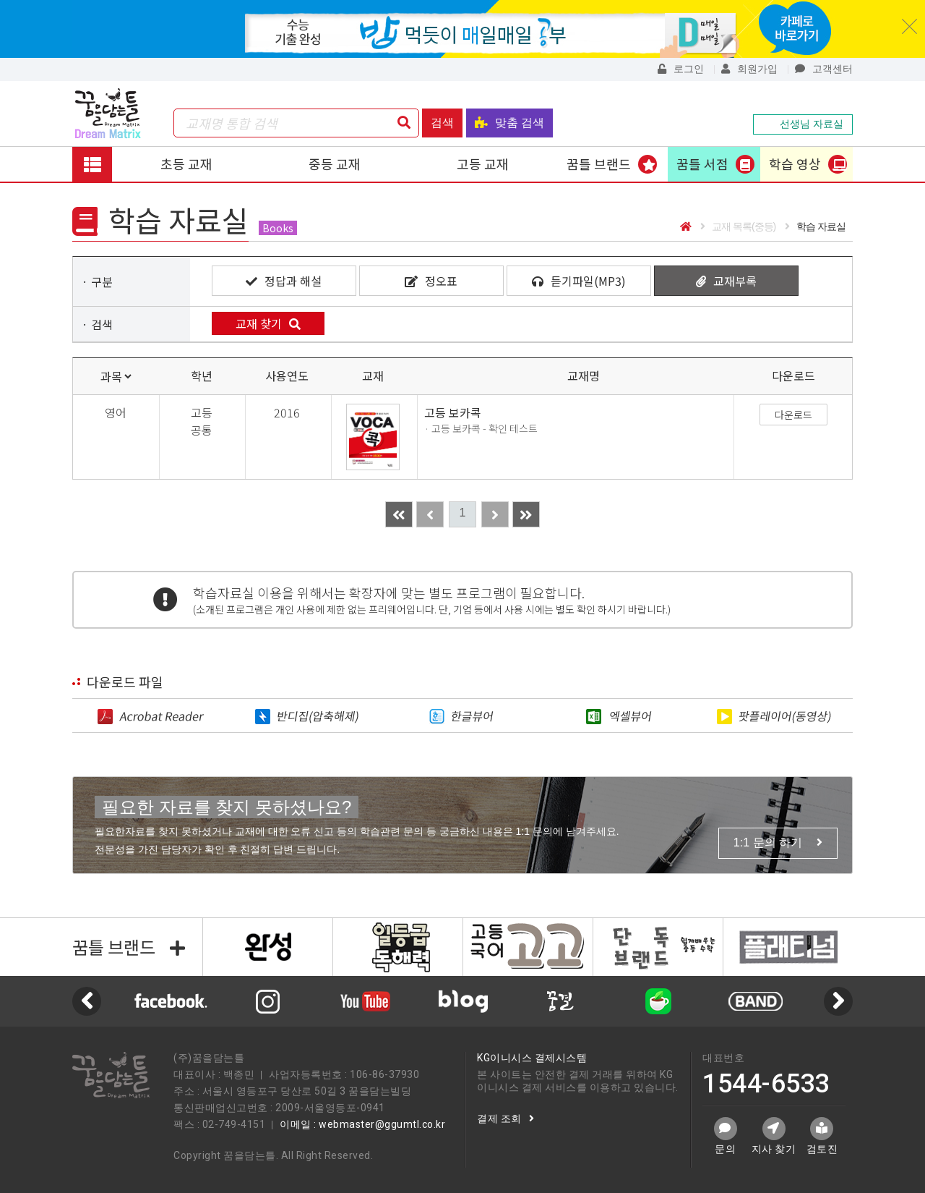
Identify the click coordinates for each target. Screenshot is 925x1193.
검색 (442, 122)
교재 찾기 (268, 323)
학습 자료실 (815, 226)
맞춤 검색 (509, 122)
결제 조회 (505, 1118)
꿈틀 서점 (702, 163)
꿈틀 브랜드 (599, 163)
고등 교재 (483, 163)
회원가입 (749, 69)
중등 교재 (335, 163)
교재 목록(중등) (737, 226)
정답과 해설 (284, 280)
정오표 (431, 280)
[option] (463, 1001)
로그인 (681, 69)
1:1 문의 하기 (777, 842)
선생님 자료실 (802, 124)
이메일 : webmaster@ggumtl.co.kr (362, 1124)
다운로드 (793, 414)
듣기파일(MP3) (579, 280)
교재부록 (726, 280)
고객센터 (824, 69)
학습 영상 (795, 163)
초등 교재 (186, 163)
